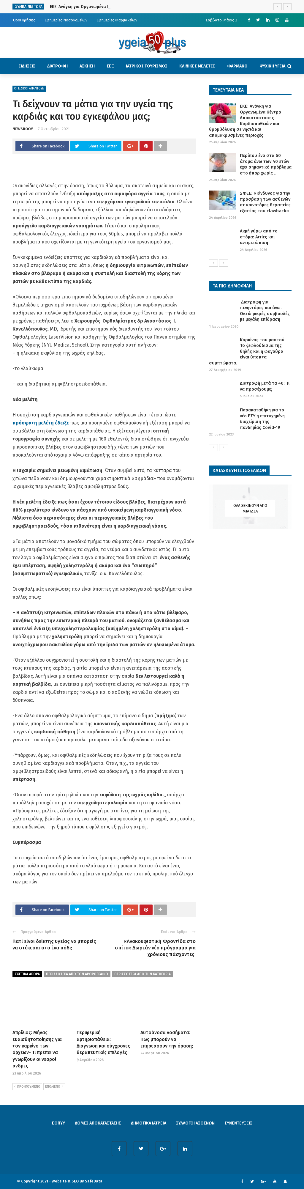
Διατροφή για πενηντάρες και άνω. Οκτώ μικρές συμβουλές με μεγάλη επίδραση (265, 310)
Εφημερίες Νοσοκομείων (66, 20)
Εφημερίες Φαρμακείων (116, 20)
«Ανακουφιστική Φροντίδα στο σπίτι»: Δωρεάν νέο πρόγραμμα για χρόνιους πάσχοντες (155, 947)
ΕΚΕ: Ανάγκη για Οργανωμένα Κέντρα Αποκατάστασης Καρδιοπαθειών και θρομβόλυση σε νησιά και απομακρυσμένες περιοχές (245, 120)
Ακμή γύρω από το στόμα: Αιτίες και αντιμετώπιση (259, 236)
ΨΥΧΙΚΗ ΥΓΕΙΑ (272, 66)
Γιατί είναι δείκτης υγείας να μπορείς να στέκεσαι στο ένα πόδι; (54, 944)
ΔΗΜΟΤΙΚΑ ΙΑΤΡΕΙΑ (148, 1123)
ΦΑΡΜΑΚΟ (237, 66)
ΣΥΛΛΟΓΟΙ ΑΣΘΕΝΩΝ (195, 1123)
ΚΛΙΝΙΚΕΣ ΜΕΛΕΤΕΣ (197, 66)
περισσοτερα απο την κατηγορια (142, 974)
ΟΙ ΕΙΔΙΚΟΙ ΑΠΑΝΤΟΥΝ (29, 88)
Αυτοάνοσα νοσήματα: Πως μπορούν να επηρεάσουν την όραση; (166, 1039)
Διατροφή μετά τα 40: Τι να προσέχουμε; (264, 386)
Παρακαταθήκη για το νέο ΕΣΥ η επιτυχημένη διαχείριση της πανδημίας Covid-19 (262, 418)
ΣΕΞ (110, 66)
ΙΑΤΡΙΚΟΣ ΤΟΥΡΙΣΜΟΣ (146, 66)
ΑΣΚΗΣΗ (87, 66)
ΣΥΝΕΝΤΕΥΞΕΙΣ (238, 1123)
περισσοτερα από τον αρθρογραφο (77, 974)
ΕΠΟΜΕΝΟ (54, 1086)
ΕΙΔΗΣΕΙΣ (26, 66)
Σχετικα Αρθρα (27, 974)
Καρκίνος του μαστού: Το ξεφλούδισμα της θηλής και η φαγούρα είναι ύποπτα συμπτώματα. (247, 351)
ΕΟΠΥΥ (58, 1123)
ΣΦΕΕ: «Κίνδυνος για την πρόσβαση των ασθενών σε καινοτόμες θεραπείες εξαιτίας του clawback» (265, 202)
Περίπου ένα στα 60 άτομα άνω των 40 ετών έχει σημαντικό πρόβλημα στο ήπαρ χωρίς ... (266, 164)
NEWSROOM (23, 129)
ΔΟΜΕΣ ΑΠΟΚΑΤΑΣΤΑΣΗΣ (98, 1123)
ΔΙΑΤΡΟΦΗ (57, 66)
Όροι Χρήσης (24, 20)
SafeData (93, 1181)
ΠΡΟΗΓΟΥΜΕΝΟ (27, 1086)
